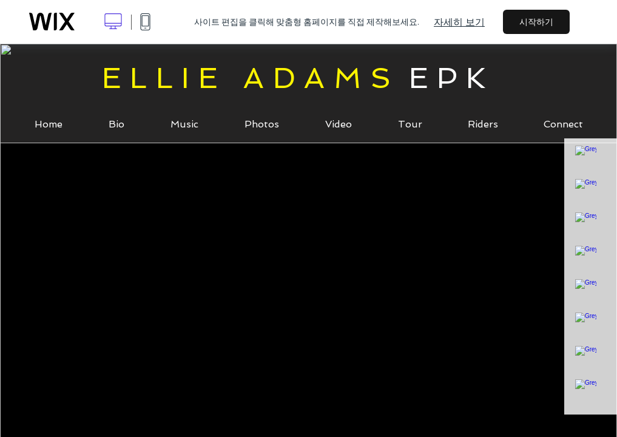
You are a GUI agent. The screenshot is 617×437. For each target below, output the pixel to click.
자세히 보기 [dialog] (459, 22)
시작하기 (536, 21)
